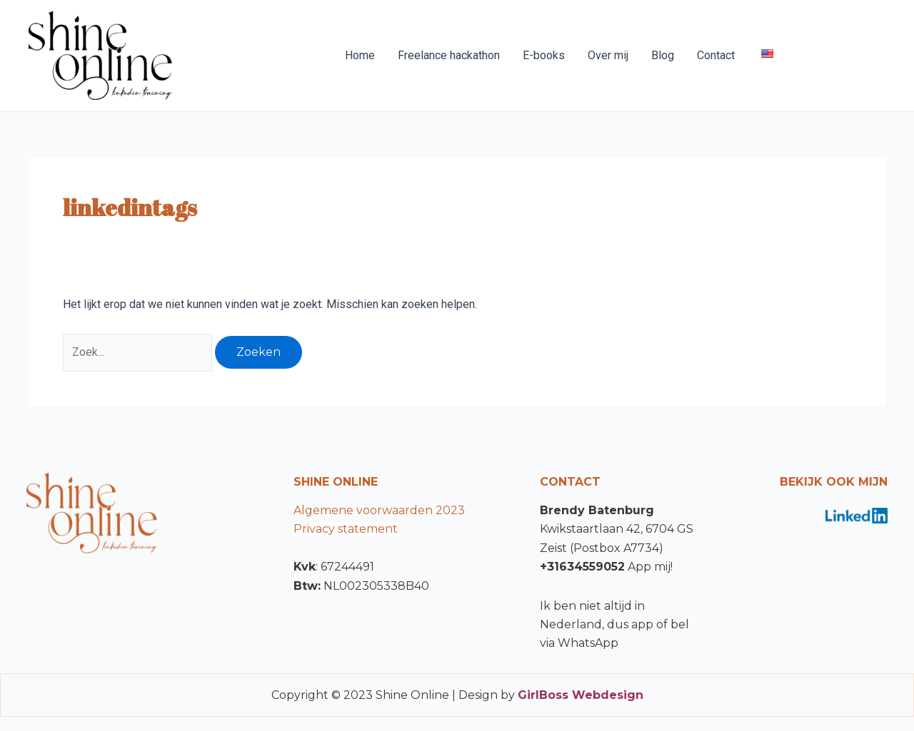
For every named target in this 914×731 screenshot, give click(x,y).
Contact (716, 55)
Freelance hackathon (449, 55)
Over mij (608, 55)
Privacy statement (345, 529)
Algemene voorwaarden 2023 (379, 510)
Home (360, 55)
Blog (662, 55)
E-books (544, 55)
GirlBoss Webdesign (580, 695)
